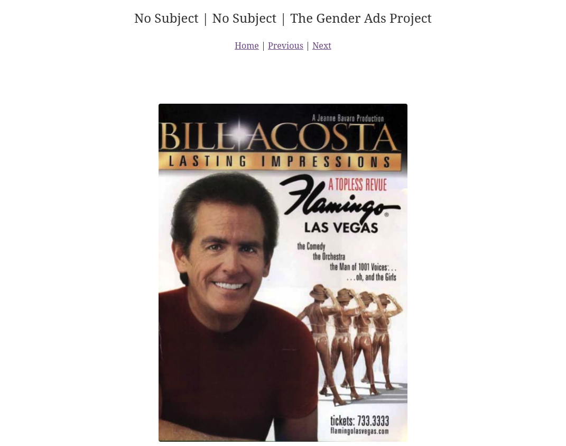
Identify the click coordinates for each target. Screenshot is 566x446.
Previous (285, 45)
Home (247, 45)
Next (321, 45)
